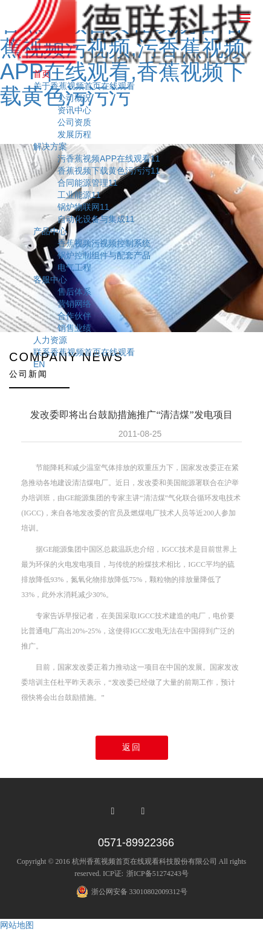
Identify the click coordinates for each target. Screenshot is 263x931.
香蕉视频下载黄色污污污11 (108, 170)
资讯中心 (74, 110)
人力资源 (50, 340)
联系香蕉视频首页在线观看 (84, 352)
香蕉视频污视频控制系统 (104, 243)
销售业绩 (74, 328)
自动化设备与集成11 (96, 219)
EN (39, 364)
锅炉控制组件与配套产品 (104, 255)
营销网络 (74, 304)
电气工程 (74, 267)
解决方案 (50, 146)
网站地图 (17, 925)
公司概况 (74, 98)
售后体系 (74, 291)
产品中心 (50, 231)
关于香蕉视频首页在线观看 (84, 86)
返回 (131, 747)
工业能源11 (79, 195)
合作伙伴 (74, 316)
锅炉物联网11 (83, 207)
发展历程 (74, 134)
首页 (41, 74)
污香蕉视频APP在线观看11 (108, 158)
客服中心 (50, 279)
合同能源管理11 (87, 183)
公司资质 (74, 122)
